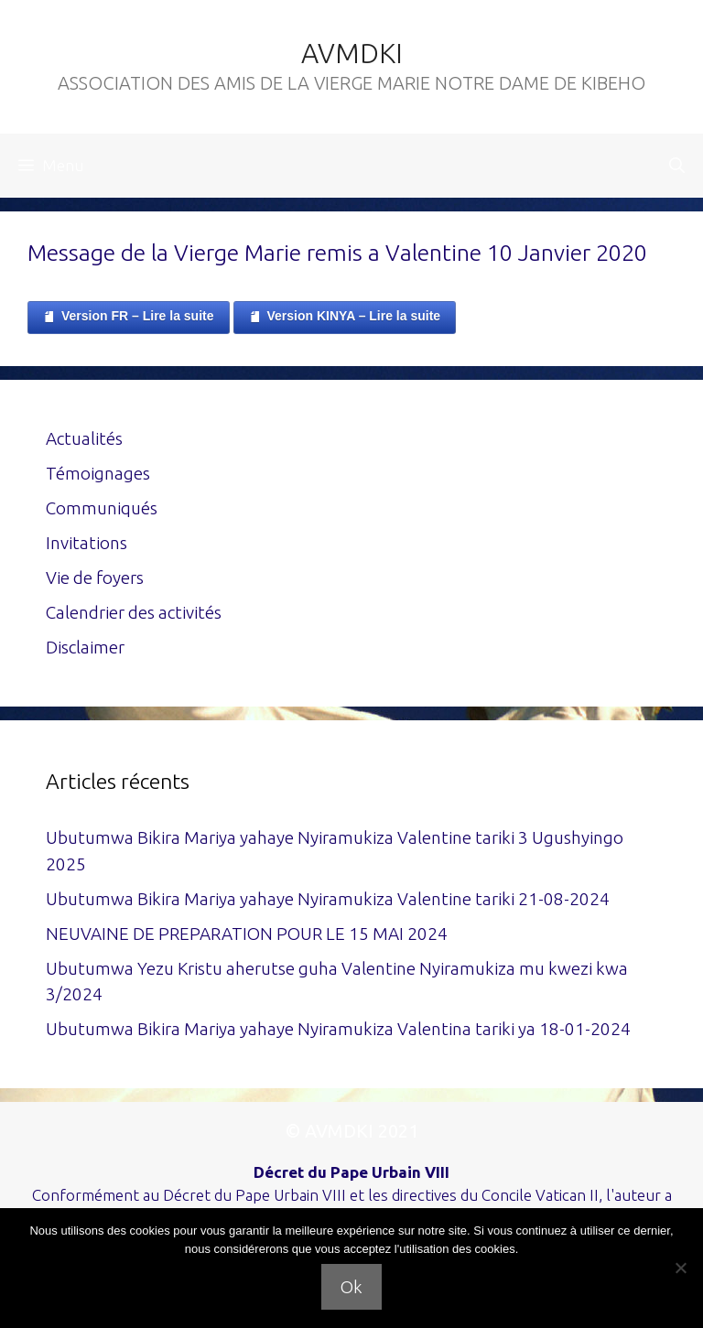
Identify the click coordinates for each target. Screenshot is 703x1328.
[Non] (680, 1267)
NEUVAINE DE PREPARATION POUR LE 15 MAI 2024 (247, 933)
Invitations (86, 543)
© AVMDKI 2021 (352, 1130)
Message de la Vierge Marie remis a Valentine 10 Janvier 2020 (337, 252)
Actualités (84, 438)
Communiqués (101, 508)
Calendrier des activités (134, 612)
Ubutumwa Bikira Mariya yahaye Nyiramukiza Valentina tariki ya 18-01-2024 (338, 1029)
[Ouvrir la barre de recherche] (677, 166)
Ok (351, 1287)
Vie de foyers (95, 577)
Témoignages (98, 473)
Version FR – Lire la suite (128, 316)
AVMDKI (352, 53)
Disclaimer (85, 647)
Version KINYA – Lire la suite (345, 316)
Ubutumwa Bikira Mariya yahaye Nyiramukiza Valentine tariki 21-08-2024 (328, 899)
